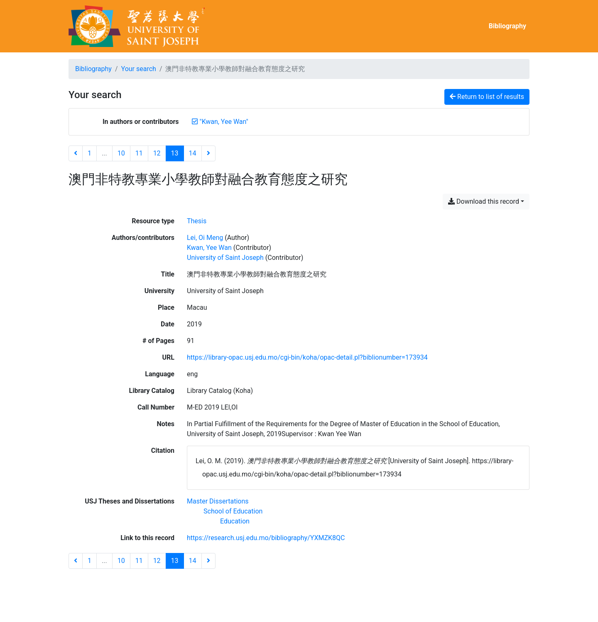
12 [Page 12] (157, 153)
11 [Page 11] (139, 153)
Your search (138, 69)
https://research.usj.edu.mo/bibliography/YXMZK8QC (266, 538)
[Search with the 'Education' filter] (235, 521)
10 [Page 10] (121, 153)
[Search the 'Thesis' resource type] (196, 221)
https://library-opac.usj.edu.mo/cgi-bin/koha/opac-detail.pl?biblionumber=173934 (307, 357)
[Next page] (208, 153)
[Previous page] (76, 153)
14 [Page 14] (192, 153)
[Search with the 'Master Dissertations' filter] (218, 501)
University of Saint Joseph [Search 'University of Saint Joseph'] (225, 258)
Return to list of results (487, 97)
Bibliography (507, 26)
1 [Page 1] (89, 153)
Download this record (483, 201)
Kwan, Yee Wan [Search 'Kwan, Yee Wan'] (209, 248)
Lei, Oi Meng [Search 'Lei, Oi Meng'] (205, 238)
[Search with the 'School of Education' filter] (232, 511)
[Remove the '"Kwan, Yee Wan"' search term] (224, 122)
